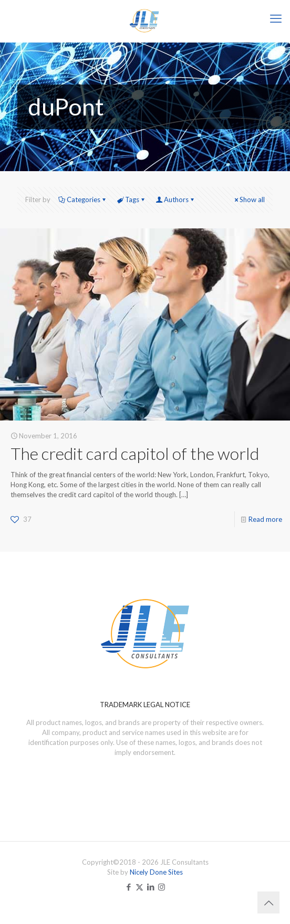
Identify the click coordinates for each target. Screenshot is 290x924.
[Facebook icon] (128, 886)
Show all (249, 199)
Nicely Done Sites (156, 872)
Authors (175, 199)
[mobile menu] (276, 18)
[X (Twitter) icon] (139, 886)
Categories (82, 199)
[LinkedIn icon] (150, 886)
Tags (131, 199)
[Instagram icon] (161, 886)
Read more (265, 519)
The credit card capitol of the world (135, 453)
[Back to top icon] (268, 902)
